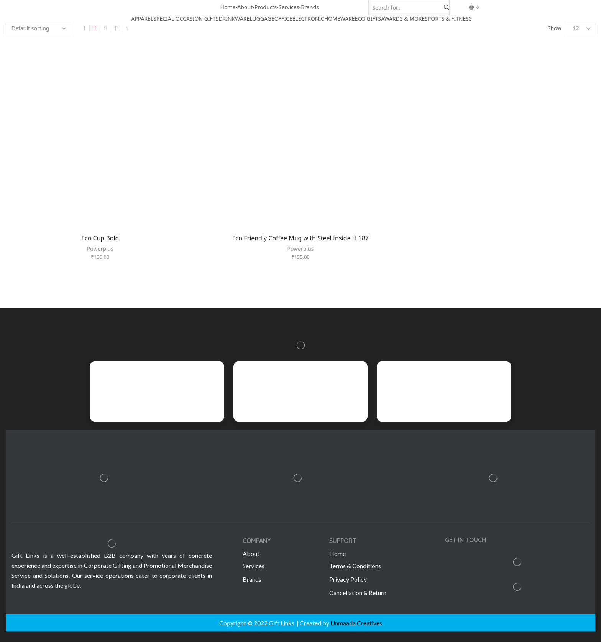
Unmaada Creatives (356, 623)
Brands (310, 7)
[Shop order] (38, 28)
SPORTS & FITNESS (448, 18)
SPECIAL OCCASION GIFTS (185, 18)
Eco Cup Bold (100, 236)
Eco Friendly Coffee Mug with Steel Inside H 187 (300, 236)
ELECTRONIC (308, 18)
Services (289, 7)
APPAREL (142, 18)
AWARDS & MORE (403, 18)
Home (228, 7)
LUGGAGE (262, 18)
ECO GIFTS (368, 18)
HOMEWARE (339, 18)
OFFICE (283, 18)
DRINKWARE (234, 18)
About (245, 7)
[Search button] (446, 7)
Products (266, 7)
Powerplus (100, 246)
